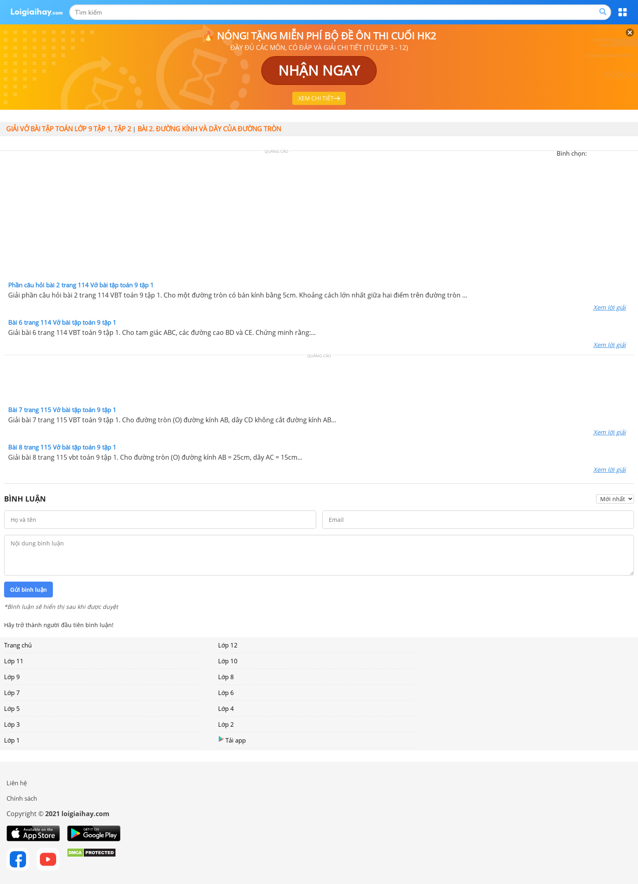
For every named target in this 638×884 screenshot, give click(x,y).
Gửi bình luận (28, 589)
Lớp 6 (226, 693)
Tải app (232, 740)
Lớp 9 (12, 677)
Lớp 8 (226, 677)
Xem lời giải (609, 307)
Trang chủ (18, 645)
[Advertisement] (319, 218)
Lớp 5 (12, 708)
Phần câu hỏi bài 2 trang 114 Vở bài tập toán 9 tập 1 (81, 285)
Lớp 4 (226, 708)
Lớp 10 (228, 661)
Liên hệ (17, 783)
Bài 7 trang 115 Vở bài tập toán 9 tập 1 (62, 410)
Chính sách (22, 798)
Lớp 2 (226, 724)
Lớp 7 (12, 693)
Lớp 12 (228, 645)
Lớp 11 (14, 661)
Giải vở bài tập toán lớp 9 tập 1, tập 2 (68, 128)
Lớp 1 (12, 740)
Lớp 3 (12, 724)
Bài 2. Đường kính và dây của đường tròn (209, 128)
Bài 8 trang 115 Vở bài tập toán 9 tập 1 (62, 447)
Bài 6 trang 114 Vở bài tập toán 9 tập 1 (62, 322)
